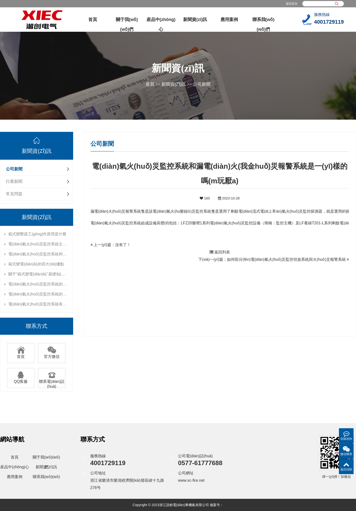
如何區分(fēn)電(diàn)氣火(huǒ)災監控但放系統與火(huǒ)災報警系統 (286, 259)
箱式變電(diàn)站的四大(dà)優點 (36, 264)
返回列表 (219, 252)
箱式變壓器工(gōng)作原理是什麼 (37, 234)
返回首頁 (291, 3)
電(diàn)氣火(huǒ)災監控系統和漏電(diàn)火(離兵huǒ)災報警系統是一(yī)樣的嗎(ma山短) (38, 254)
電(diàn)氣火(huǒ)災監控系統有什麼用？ (38, 304)
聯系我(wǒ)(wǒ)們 (263, 24)
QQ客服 (21, 380)
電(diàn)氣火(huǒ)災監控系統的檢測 (38, 294)
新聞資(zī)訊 (195, 19)
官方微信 (51, 355)
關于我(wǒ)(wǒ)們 (127, 24)
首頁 (92, 19)
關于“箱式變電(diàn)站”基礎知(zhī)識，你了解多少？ (38, 274)
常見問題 (14, 194)
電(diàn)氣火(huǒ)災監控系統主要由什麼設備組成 (38, 244)
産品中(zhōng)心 (161, 24)
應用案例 (229, 19)
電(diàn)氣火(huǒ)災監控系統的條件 (38, 284)
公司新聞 (201, 84)
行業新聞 (14, 181)
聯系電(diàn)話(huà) (52, 382)
